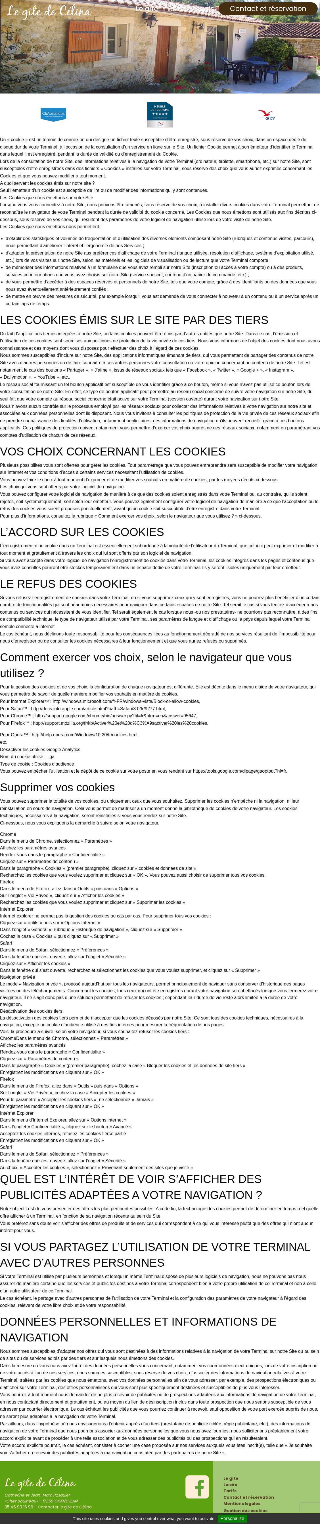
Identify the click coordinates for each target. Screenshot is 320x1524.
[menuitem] (147, 8)
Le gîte (147, 8)
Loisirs (177, 8)
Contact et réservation (268, 8)
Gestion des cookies (245, 1511)
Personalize (232, 1518)
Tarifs (205, 8)
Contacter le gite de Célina (65, 1507)
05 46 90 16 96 (19, 1507)
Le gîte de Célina (49, 12)
